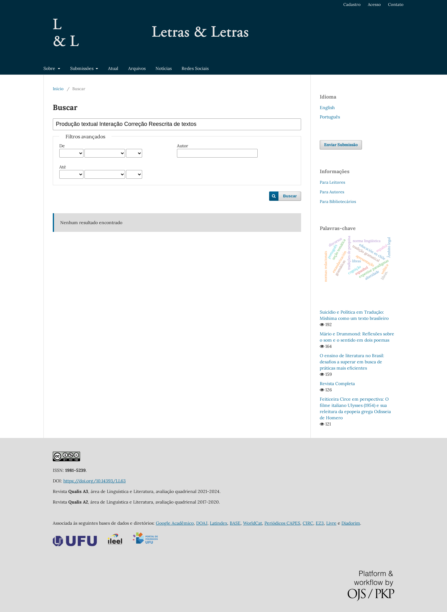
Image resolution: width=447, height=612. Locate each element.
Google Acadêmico (175, 523)
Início (58, 88)
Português (330, 117)
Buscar (290, 196)
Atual (113, 68)
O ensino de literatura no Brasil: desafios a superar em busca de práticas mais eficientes (352, 362)
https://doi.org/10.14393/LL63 (94, 481)
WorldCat (252, 523)
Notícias (164, 68)
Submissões (82, 68)
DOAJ (201, 523)
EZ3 (320, 523)
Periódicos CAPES (282, 523)
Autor (182, 146)
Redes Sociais (195, 68)
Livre (331, 523)
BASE (235, 523)
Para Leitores (332, 182)
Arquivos (137, 68)
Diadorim (350, 523)
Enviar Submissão (341, 144)
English (327, 107)
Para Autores (332, 192)
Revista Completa (337, 383)
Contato (396, 4)
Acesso (374, 4)
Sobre (49, 68)
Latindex (218, 523)
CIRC (308, 523)
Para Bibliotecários (338, 201)
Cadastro (352, 4)
